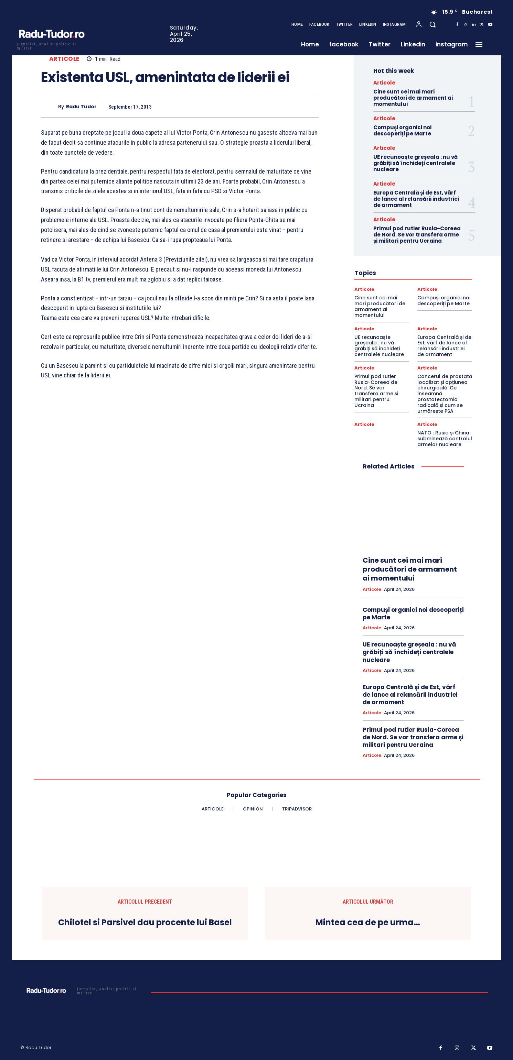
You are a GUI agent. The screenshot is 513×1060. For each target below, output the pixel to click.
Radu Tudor (81, 107)
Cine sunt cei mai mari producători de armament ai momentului (413, 98)
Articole (64, 59)
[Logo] (85, 990)
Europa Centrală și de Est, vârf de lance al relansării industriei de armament (416, 199)
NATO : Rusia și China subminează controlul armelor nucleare (444, 438)
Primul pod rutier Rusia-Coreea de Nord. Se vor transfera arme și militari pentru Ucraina (417, 234)
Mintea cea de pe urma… (368, 923)
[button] (432, 24)
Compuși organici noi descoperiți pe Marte (402, 130)
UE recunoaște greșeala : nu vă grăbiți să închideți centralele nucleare (415, 163)
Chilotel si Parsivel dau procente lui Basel (145, 923)
